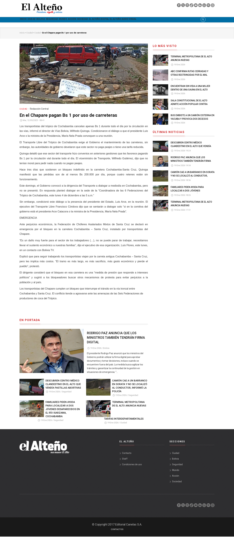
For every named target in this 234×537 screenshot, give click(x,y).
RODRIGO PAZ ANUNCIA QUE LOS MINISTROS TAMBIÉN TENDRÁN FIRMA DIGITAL (116, 338)
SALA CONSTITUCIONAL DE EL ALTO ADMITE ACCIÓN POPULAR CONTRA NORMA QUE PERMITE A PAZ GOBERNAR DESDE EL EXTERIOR (192, 106)
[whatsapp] (204, 6)
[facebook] (179, 6)
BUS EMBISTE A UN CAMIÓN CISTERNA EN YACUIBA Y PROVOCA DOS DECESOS (192, 117)
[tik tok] (192, 6)
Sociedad (119, 19)
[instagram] (187, 6)
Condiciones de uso (132, 465)
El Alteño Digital (143, 19)
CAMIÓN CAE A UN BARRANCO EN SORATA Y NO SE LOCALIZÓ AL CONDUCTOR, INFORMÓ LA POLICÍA (129, 386)
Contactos (117, 530)
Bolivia (54, 19)
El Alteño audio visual (176, 19)
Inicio (26, 19)
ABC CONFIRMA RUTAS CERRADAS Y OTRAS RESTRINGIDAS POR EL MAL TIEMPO (189, 75)
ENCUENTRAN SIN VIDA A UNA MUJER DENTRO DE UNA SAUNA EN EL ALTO (190, 88)
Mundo (88, 19)
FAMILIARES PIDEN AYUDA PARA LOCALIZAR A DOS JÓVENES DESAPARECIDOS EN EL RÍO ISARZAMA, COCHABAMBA (63, 409)
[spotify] (209, 6)
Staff (125, 459)
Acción (103, 19)
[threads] (212, 6)
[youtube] (196, 6)
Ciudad (39, 19)
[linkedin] (200, 6)
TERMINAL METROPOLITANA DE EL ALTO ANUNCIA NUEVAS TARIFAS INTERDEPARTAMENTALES (125, 411)
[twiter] (183, 6)
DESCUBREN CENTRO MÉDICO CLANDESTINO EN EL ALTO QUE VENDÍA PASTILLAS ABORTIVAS (63, 385)
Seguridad (71, 19)
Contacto (126, 453)
